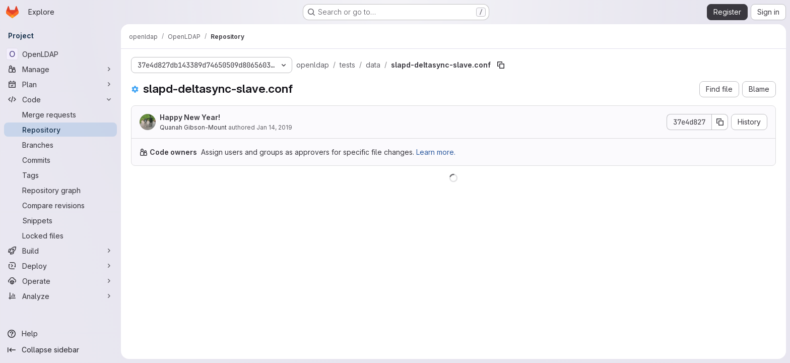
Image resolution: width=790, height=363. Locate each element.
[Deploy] (60, 266)
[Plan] (60, 84)
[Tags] (60, 175)
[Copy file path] (501, 65)
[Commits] (60, 160)
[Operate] (60, 281)
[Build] (60, 251)
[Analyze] (60, 296)
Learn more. (435, 152)
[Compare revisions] (60, 205)
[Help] (60, 334)
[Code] (60, 99)
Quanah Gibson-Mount (193, 127)
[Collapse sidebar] (60, 350)
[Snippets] (60, 220)
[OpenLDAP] (60, 54)
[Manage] (60, 69)
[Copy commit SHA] (720, 122)
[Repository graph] (60, 190)
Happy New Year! (190, 117)
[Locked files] (60, 235)
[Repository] (60, 130)
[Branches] (60, 145)
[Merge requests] (60, 114)
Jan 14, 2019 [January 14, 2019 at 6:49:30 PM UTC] (274, 127)
